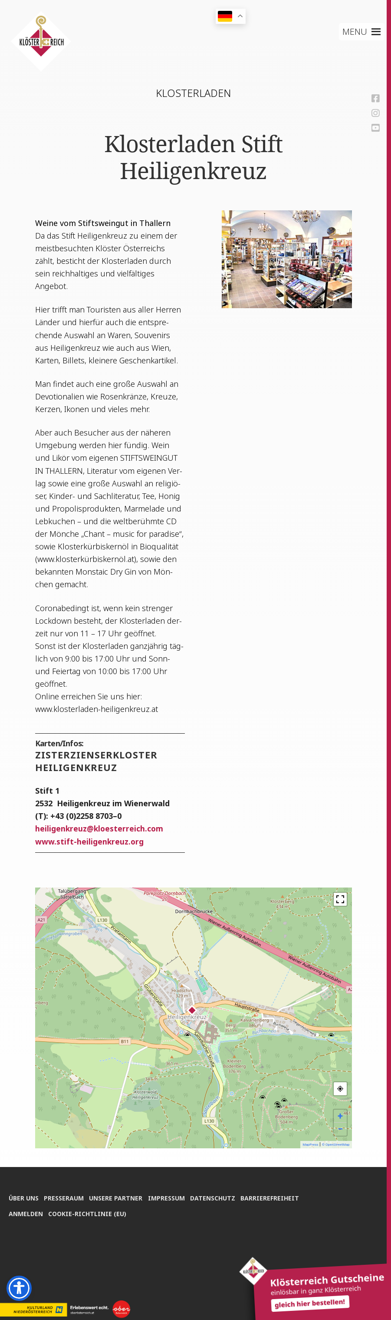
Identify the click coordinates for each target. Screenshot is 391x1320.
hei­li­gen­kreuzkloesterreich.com (100, 828)
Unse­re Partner (118, 1196)
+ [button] (340, 1116)
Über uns (24, 1196)
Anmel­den (26, 1212)
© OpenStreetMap (336, 1145)
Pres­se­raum (65, 1196)
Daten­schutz (217, 1196)
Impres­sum (169, 1196)
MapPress (310, 1145)
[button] (354, 31)
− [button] (340, 1129)
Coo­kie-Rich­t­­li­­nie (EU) (88, 1212)
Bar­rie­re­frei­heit (275, 1196)
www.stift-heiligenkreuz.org (90, 841)
